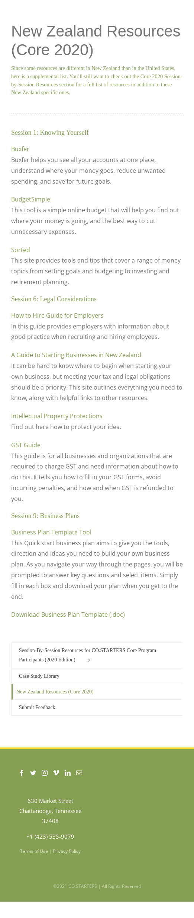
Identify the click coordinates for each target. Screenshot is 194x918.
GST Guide (26, 445)
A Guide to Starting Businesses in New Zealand (76, 355)
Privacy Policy (67, 851)
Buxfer (20, 149)
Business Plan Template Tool (51, 532)
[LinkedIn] (68, 773)
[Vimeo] (56, 773)
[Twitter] (33, 773)
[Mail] (79, 773)
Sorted (20, 250)
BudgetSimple (30, 199)
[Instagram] (45, 773)
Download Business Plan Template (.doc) (68, 614)
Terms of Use (34, 851)
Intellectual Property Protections (57, 416)
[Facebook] (22, 773)
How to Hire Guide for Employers (57, 315)
